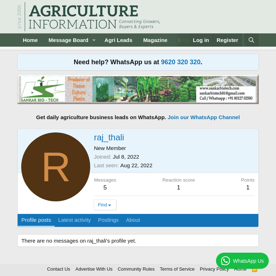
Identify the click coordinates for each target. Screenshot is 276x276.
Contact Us (58, 269)
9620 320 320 (181, 62)
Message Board (68, 40)
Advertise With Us (93, 269)
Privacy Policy (214, 269)
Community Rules (136, 269)
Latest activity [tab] (74, 220)
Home (30, 40)
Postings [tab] (108, 220)
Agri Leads (119, 40)
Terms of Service (177, 269)
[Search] (251, 40)
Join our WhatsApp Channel (204, 117)
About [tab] (133, 220)
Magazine (155, 40)
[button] (94, 40)
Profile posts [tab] (36, 220)
